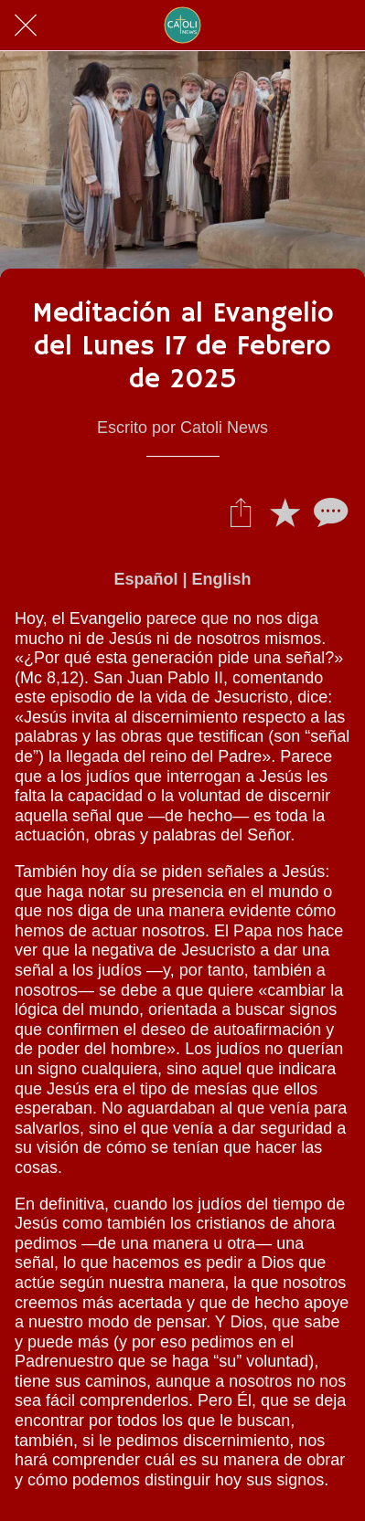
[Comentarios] (328, 511)
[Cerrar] (26, 26)
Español (145, 579)
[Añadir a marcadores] (284, 511)
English (222, 579)
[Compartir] (241, 511)
